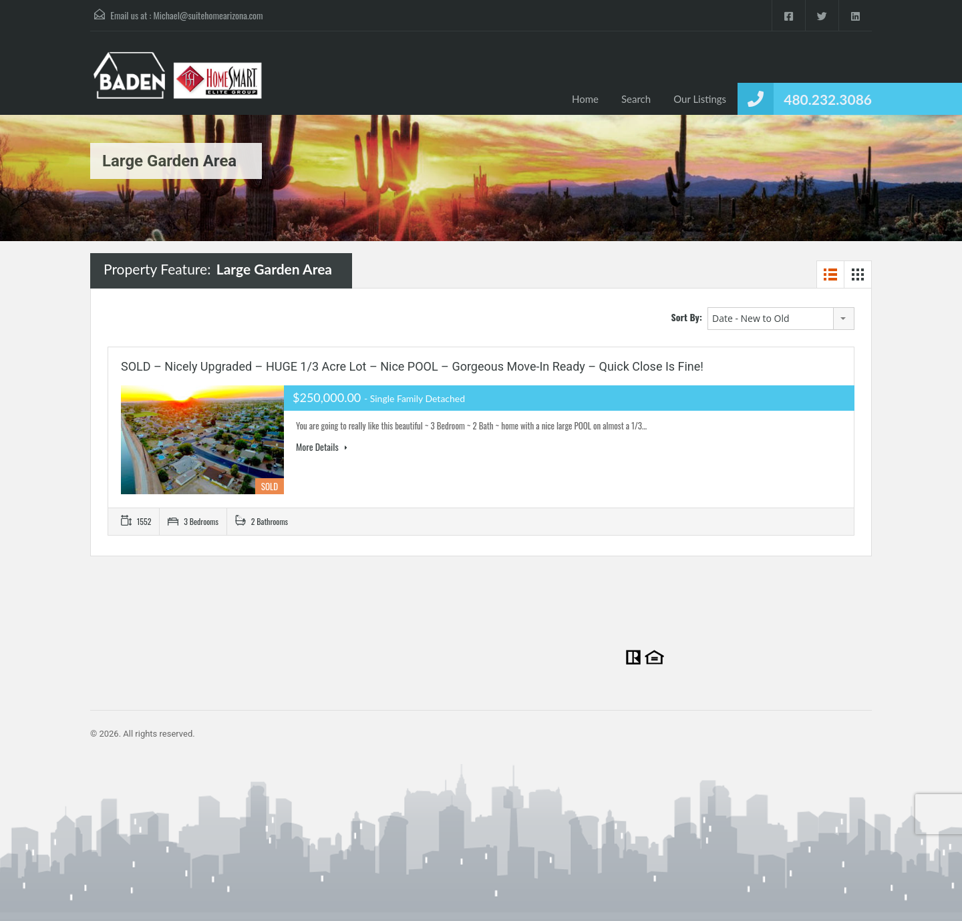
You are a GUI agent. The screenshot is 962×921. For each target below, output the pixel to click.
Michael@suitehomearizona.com (208, 15)
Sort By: (686, 317)
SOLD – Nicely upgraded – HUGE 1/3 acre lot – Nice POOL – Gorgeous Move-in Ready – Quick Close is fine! (412, 366)
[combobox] (780, 318)
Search (636, 99)
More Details (321, 446)
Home (585, 99)
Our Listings (699, 99)
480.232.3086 (828, 99)
